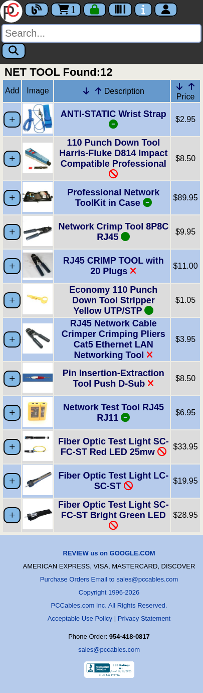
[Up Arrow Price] (191, 86)
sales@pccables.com (109, 649)
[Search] (101, 33)
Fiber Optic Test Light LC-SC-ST (114, 481)
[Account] (165, 10)
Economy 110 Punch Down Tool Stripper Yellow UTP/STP (113, 300)
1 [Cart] (66, 9)
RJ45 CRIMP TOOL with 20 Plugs (113, 266)
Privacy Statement (144, 618)
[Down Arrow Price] (179, 86)
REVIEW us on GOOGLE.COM (109, 553)
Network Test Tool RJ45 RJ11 (113, 412)
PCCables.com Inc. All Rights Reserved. (109, 605)
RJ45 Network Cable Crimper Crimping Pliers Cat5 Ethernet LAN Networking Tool (113, 339)
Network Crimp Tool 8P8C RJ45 (113, 231)
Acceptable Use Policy (80, 618)
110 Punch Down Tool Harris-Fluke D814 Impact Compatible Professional (113, 158)
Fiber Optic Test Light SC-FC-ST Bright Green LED (113, 515)
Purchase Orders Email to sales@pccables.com (109, 579)
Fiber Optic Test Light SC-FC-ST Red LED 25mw (113, 446)
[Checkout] (94, 10)
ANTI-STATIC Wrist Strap (113, 119)
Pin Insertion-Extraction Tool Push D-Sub (113, 378)
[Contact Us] (143, 10)
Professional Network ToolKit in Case (113, 197)
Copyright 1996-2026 (109, 592)
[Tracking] (120, 10)
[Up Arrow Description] (98, 91)
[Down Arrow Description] (86, 91)
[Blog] (37, 10)
